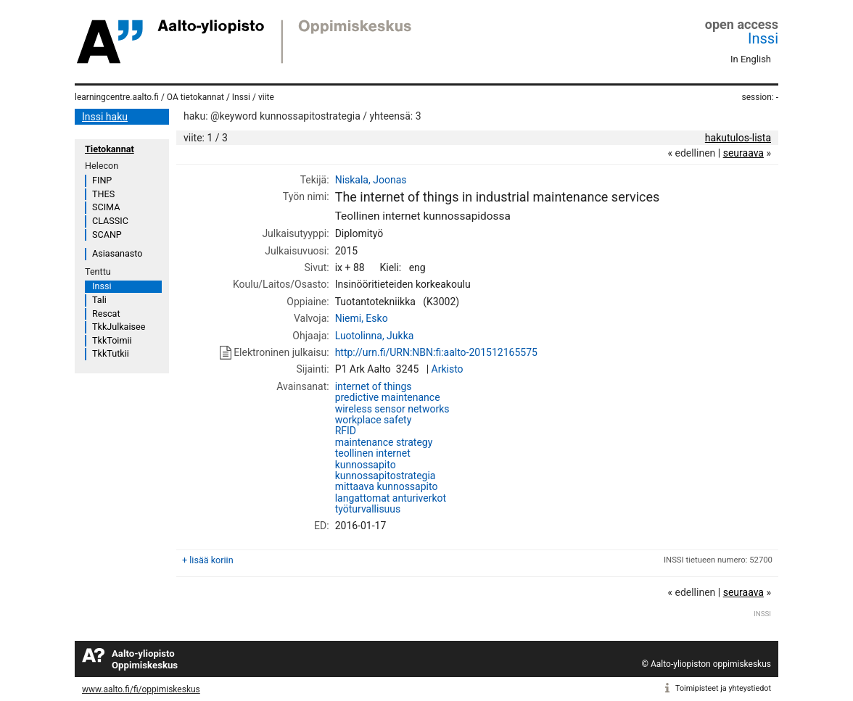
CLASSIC (110, 220)
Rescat (106, 313)
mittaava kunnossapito (386, 486)
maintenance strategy (384, 442)
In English (750, 59)
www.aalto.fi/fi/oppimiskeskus (141, 689)
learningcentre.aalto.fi (117, 97)
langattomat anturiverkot (391, 498)
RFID (345, 430)
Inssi (763, 38)
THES (103, 193)
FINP (102, 180)
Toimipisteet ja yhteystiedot (723, 688)
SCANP (107, 234)
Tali (99, 299)
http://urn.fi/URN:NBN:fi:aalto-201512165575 (436, 352)
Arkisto (447, 369)
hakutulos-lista (738, 138)
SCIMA (106, 207)
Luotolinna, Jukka (374, 335)
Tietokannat (109, 149)
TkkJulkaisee (118, 326)
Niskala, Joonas (371, 180)
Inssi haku (105, 117)
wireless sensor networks (392, 409)
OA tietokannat (195, 97)
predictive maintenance (387, 397)
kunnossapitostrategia (385, 475)
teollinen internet (373, 453)
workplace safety (373, 420)
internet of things (373, 386)
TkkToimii (112, 340)
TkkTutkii (110, 353)
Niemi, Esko (361, 318)
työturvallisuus (368, 509)
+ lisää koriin (208, 560)
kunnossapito (365, 464)
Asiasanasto (117, 253)
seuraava (743, 153)
